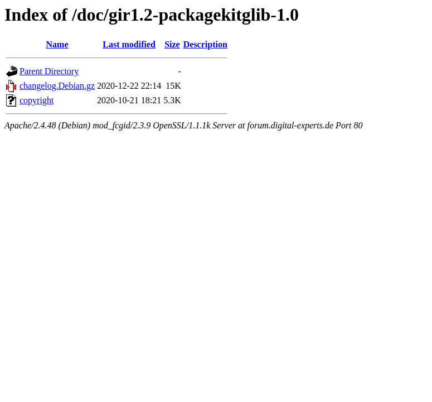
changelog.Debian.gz (57, 85)
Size (172, 44)
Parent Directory (49, 71)
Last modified (129, 44)
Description (205, 44)
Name (57, 44)
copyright (37, 100)
